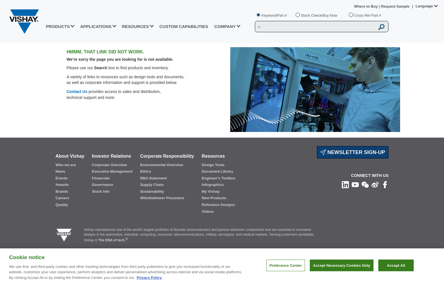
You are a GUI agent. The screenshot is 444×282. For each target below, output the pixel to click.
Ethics (145, 171)
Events (62, 178)
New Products (214, 198)
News (60, 171)
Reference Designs (218, 205)
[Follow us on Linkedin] (345, 184)
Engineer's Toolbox (218, 178)
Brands (62, 191)
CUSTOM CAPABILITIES (183, 26)
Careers (62, 198)
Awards (62, 185)
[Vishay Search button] (381, 26)
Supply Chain (152, 185)
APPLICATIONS (96, 26)
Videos (208, 211)
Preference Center (286, 269)
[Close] (435, 269)
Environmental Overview (161, 165)
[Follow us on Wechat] (365, 184)
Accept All (396, 269)
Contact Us (77, 91)
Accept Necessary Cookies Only (341, 269)
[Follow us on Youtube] (355, 184)
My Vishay (210, 191)
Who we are (66, 165)
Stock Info (101, 191)
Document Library (217, 171)
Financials (101, 178)
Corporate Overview (109, 165)
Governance (102, 185)
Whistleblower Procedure (162, 198)
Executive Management (112, 171)
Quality (62, 205)
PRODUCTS (58, 26)
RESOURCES (135, 26)
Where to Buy (366, 6)
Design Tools (213, 165)
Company (225, 26)
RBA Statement (153, 178)
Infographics (213, 185)
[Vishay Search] (315, 26)
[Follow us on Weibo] (375, 184)
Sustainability (152, 191)
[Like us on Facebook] (384, 184)
